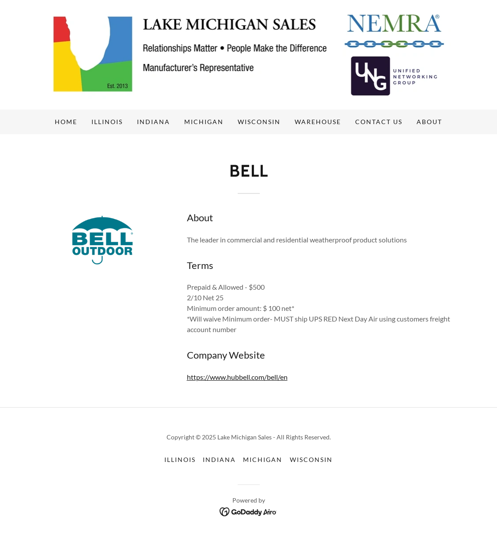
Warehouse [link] (318, 121)
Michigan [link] (204, 121)
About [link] (429, 121)
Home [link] (66, 121)
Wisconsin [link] (259, 121)
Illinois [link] (107, 121)
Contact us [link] (378, 121)
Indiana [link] (153, 121)
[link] (248, 53)
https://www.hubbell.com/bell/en (237, 377)
